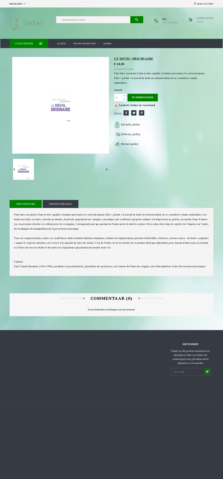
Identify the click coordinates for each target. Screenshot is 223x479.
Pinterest (141, 112)
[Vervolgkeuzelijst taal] (18, 4)
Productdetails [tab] (59, 203)
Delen (126, 112)
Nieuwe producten (84, 43)
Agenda (107, 43)
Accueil (61, 43)
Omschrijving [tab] (25, 203)
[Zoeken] (99, 20)
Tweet (133, 112)
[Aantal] (118, 97)
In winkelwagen (142, 97)
